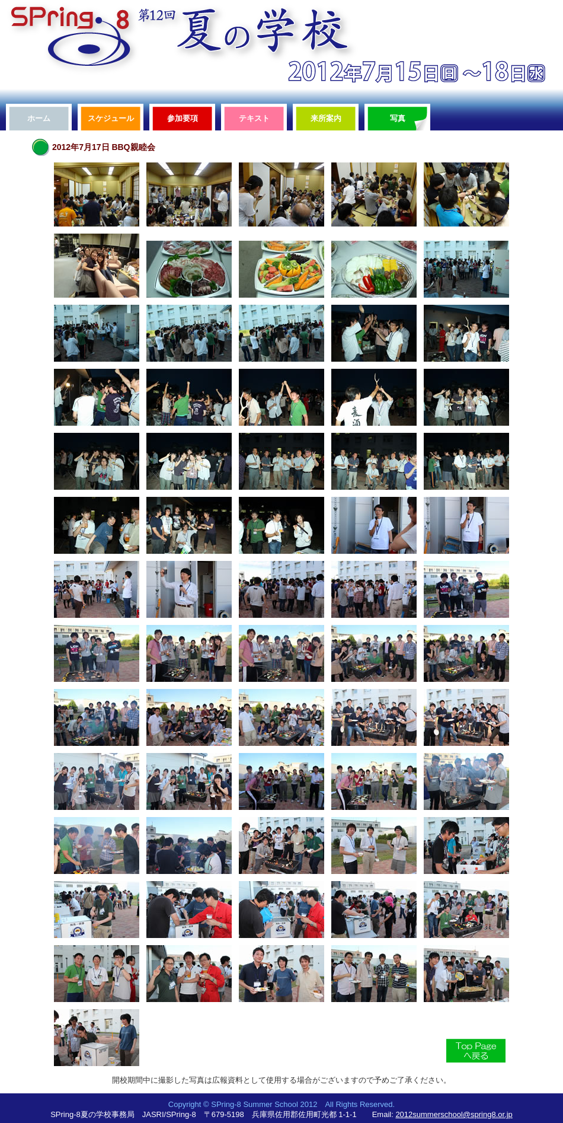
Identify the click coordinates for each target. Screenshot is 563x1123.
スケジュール (111, 118)
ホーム (38, 118)
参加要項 (182, 118)
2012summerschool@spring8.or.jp (453, 1114)
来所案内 (326, 118)
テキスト (254, 118)
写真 (397, 118)
